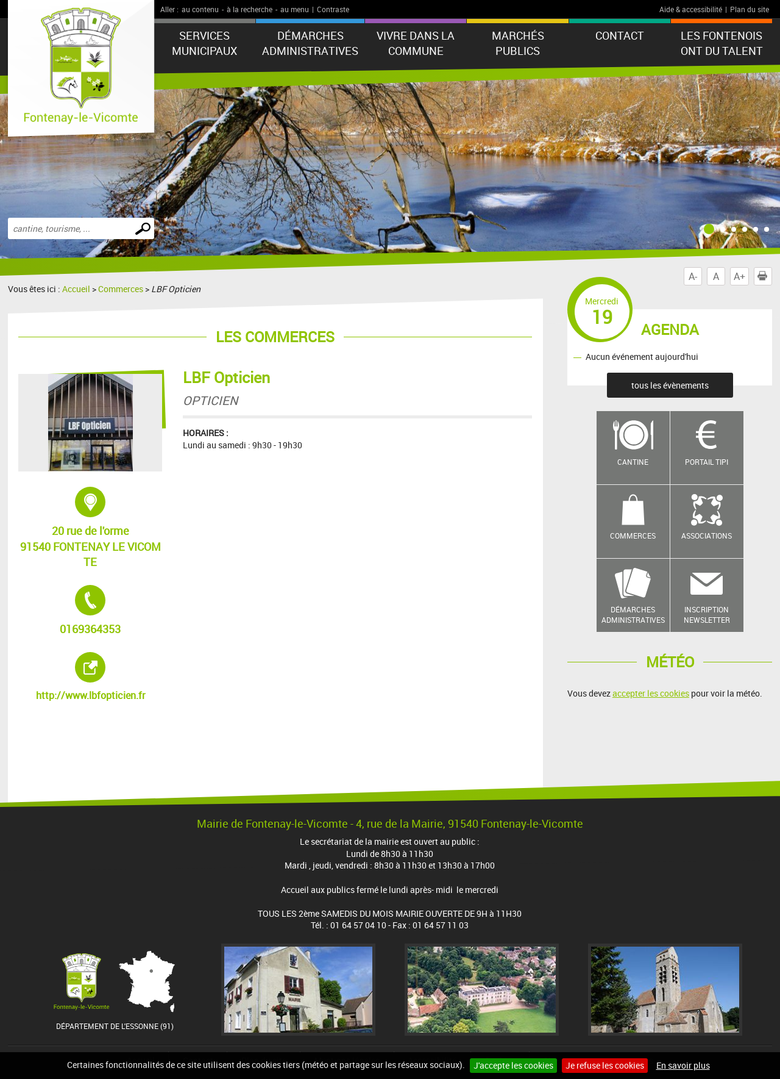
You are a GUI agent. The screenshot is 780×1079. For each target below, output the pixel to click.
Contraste (333, 9)
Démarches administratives (310, 43)
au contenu (200, 9)
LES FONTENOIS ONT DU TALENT (722, 43)
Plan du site (749, 9)
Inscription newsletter (707, 614)
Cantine (632, 462)
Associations (706, 535)
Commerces (120, 289)
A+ (739, 276)
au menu (294, 9)
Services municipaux (204, 43)
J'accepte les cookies (513, 1065)
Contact (619, 35)
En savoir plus (683, 1065)
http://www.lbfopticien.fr (99, 677)
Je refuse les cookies (605, 1065)
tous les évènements (670, 385)
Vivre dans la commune (416, 43)
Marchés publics (518, 43)
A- (693, 276)
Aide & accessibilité (690, 9)
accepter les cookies (650, 693)
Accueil (76, 289)
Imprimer (764, 276)
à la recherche (249, 9)
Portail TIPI (706, 462)
